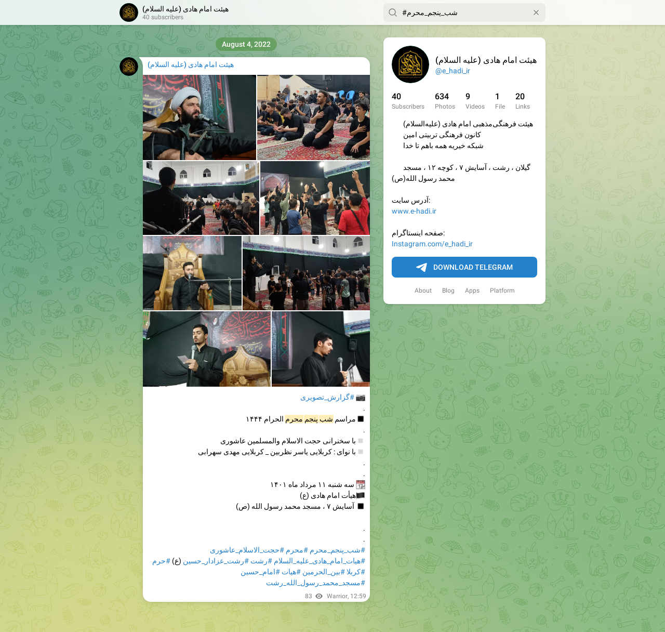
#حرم (161, 561)
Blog (448, 290)
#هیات (291, 572)
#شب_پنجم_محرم (337, 550)
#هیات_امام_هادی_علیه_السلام (319, 561)
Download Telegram (464, 267)
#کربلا (356, 572)
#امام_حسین (260, 572)
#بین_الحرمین (323, 572)
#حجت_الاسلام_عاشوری (247, 550)
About (423, 290)
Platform (502, 290)
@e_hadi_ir (452, 71)
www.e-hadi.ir (414, 211)
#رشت (261, 561)
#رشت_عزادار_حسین (216, 561)
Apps (472, 290)
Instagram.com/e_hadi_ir (432, 244)
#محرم (297, 550)
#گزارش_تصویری (327, 397)
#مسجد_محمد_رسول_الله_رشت (315, 582)
